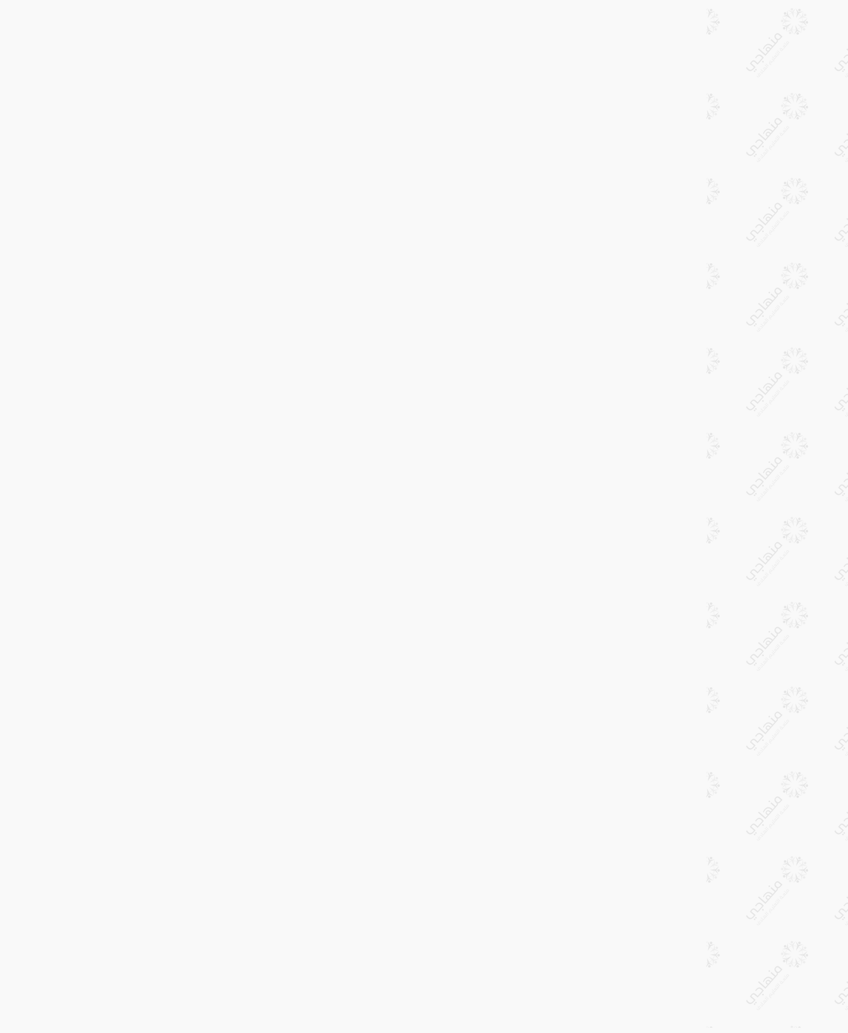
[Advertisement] (494, 156)
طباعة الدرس (300, 23)
